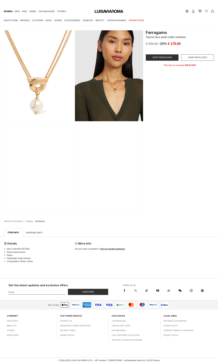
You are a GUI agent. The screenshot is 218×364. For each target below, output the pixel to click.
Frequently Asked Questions (75, 326)
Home (32, 11)
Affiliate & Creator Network (127, 340)
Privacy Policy (171, 335)
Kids (24, 11)
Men (17, 11)
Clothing (37, 20)
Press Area (13, 335)
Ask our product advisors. (112, 249)
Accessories (72, 20)
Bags (49, 20)
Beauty (100, 20)
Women (8, 11)
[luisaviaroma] (109, 11)
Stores (61, 11)
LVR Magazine (46, 11)
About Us (11, 326)
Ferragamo (156, 32)
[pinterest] (202, 290)
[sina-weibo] (168, 290)
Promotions (136, 20)
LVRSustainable (116, 20)
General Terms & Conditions (178, 331)
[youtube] (157, 290)
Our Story (12, 321)
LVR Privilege (119, 321)
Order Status (67, 335)
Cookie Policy (171, 326)
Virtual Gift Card (121, 326)
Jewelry (88, 20)
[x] (135, 290)
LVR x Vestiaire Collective (125, 335)
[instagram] (191, 290)
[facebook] (126, 290)
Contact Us (66, 321)
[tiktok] (146, 290)
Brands (24, 20)
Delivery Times (67, 331)
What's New (11, 20)
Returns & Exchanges (175, 321)
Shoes (58, 20)
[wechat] (180, 290)
